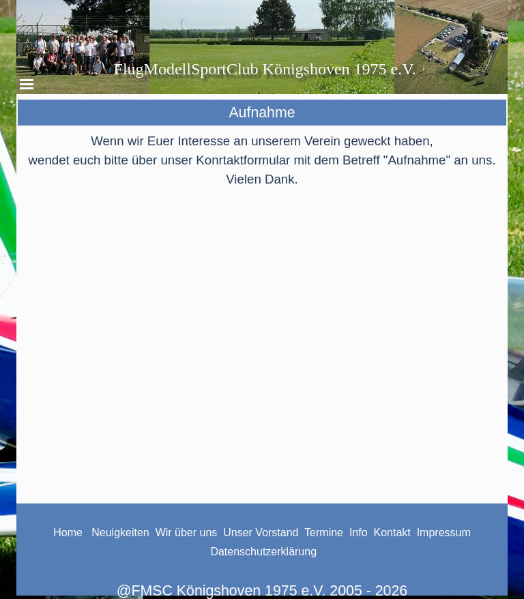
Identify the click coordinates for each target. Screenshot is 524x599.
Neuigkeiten (119, 532)
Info (359, 532)
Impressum (444, 532)
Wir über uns (187, 532)
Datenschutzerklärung (263, 551)
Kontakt (392, 532)
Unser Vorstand (260, 532)
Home (68, 532)
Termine (323, 532)
